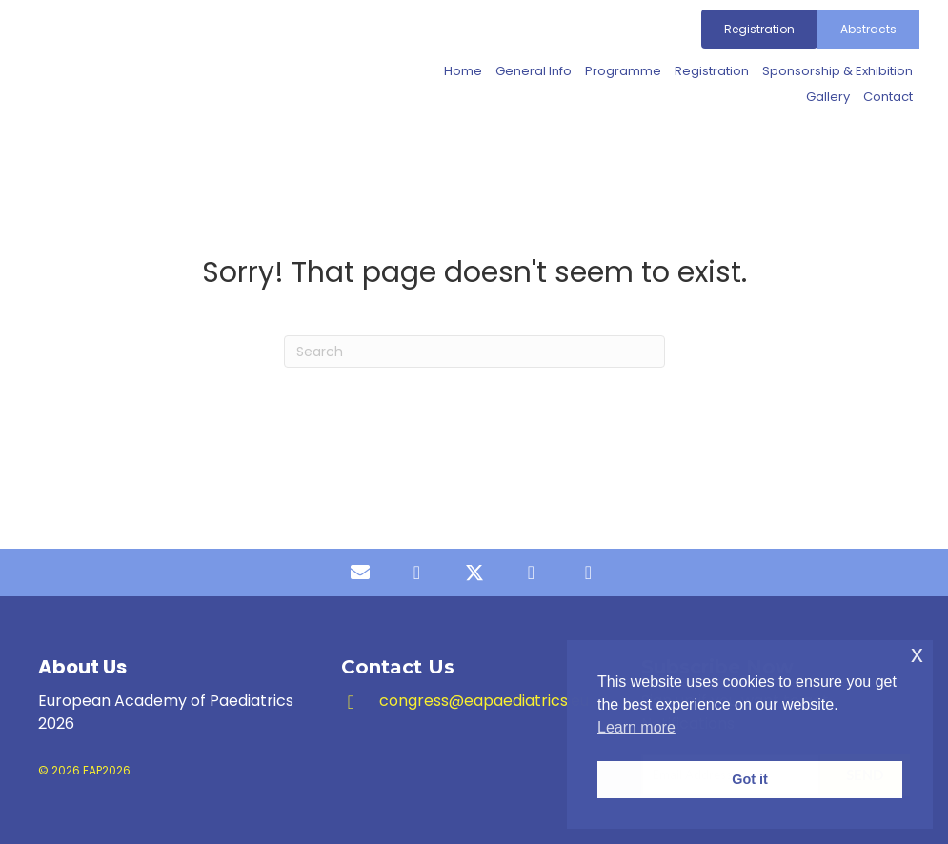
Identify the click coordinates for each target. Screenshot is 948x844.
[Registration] (759, 29)
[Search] (474, 351)
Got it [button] (750, 779)
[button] (360, 572)
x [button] (917, 654)
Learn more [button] (636, 727)
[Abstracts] (868, 29)
